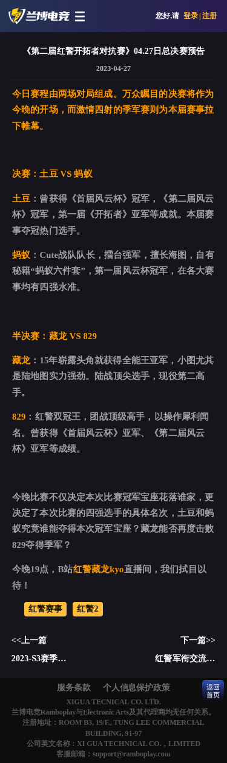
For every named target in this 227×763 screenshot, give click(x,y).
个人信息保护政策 (136, 687)
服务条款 (74, 687)
